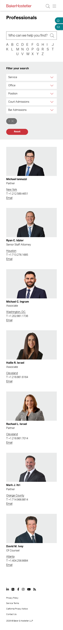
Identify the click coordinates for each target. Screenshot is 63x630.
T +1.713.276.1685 (17, 255)
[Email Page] (57, 27)
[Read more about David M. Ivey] (31, 528)
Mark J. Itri (13, 485)
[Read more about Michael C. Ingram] (31, 283)
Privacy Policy (12, 598)
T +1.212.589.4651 (17, 193)
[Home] (57, 20)
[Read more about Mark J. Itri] (31, 467)
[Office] (52, 85)
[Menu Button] (54, 6)
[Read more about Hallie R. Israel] (31, 344)
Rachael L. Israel (16, 424)
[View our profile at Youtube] (29, 589)
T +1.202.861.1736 (17, 316)
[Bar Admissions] (52, 110)
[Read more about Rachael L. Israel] (31, 406)
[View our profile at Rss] (34, 589)
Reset (17, 132)
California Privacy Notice (17, 609)
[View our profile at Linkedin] (7, 589)
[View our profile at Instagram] (23, 589)
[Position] (52, 93)
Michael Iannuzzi (16, 179)
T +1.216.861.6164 (17, 377)
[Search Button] (48, 6)
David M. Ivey (14, 546)
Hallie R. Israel (15, 362)
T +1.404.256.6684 (17, 560)
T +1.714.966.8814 (17, 499)
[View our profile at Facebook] (18, 589)
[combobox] (31, 77)
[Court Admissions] (52, 101)
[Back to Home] (18, 6)
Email (9, 198)
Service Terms (12, 603)
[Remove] (12, 121)
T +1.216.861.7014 (17, 438)
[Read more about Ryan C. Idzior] (31, 222)
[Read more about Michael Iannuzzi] (31, 161)
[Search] (31, 35)
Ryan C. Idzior (15, 240)
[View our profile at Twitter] (13, 589)
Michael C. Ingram (17, 301)
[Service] (52, 77)
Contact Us (11, 614)
